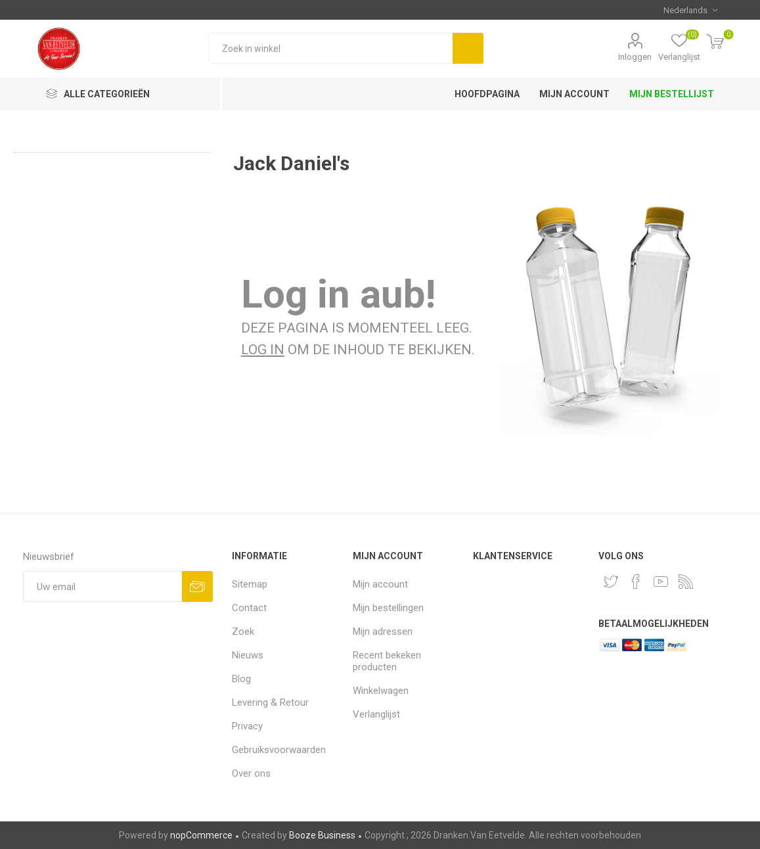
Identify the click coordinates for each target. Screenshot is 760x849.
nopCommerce (201, 835)
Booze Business (322, 835)
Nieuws (247, 655)
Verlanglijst (376, 714)
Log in (262, 349)
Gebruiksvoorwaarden (279, 750)
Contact (249, 608)
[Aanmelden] (102, 586)
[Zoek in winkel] (330, 48)
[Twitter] (610, 581)
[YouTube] (660, 581)
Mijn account (380, 584)
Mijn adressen (383, 631)
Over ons (251, 773)
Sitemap (249, 584)
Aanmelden (197, 586)
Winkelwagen (381, 691)
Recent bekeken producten (387, 661)
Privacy (247, 726)
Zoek (468, 48)
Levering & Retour (270, 702)
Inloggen (635, 57)
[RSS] (685, 581)
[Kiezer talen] (690, 10)
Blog (241, 679)
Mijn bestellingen (388, 608)
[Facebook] (635, 581)
